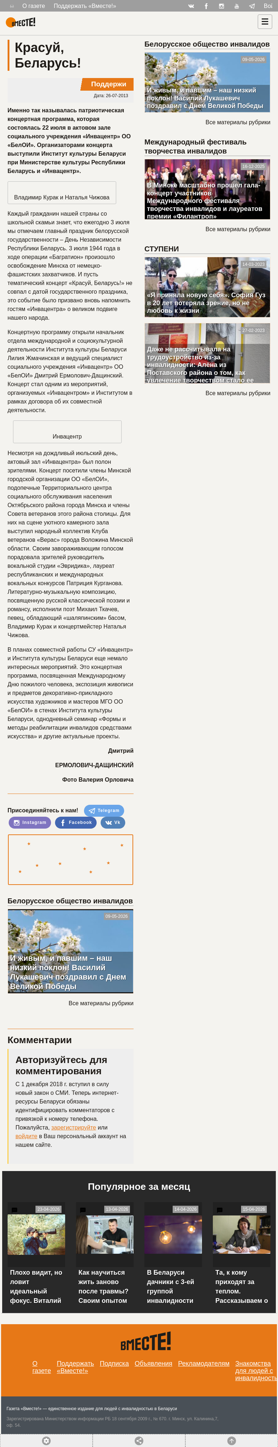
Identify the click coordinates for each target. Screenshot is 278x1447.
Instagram (30, 823)
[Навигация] (265, 21)
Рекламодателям (203, 1363)
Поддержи (108, 84)
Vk (113, 823)
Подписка (114, 1363)
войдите (26, 1136)
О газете (33, 6)
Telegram (104, 811)
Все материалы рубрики (101, 1003)
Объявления (153, 1363)
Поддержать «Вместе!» (85, 6)
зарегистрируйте (73, 1127)
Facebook (76, 823)
